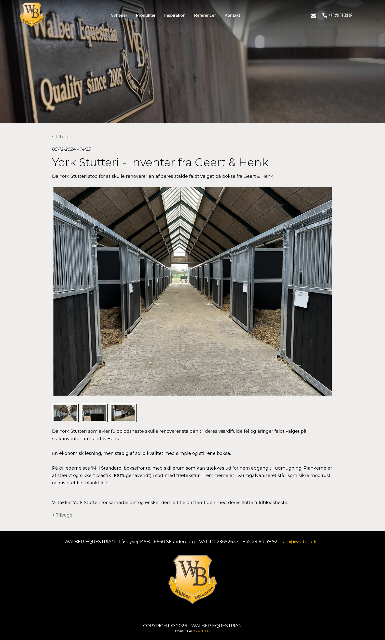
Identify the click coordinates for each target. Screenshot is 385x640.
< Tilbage (62, 515)
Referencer (205, 15)
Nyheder (118, 15)
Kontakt (232, 15)
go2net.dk (203, 631)
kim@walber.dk (299, 541)
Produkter (145, 15)
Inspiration (175, 15)
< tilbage (61, 136)
